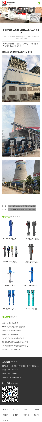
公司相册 (16, 414)
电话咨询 (5, 419)
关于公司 (16, 408)
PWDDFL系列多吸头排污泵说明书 (14, 327)
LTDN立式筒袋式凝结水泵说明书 (13, 338)
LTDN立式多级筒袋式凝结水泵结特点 (15, 346)
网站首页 (5, 408)
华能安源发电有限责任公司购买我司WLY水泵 (22, 206)
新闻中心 (26, 408)
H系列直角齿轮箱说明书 (10, 334)
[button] (10, 23)
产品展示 (36, 408)
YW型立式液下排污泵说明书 (12, 331)
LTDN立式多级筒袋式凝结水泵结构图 (15, 342)
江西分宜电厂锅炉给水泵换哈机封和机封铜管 (22, 209)
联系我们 (36, 414)
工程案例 (5, 414)
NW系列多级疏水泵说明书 (11, 349)
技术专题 (26, 414)
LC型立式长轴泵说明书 (10, 323)
